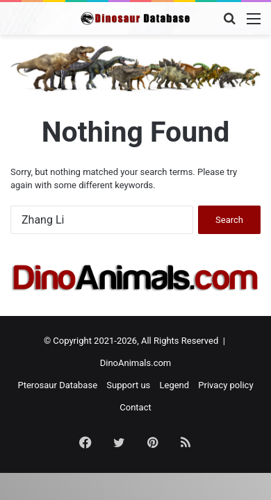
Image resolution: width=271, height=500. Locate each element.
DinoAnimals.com (136, 363)
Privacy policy (225, 385)
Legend (175, 385)
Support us (128, 385)
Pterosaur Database (57, 385)
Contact (135, 407)
